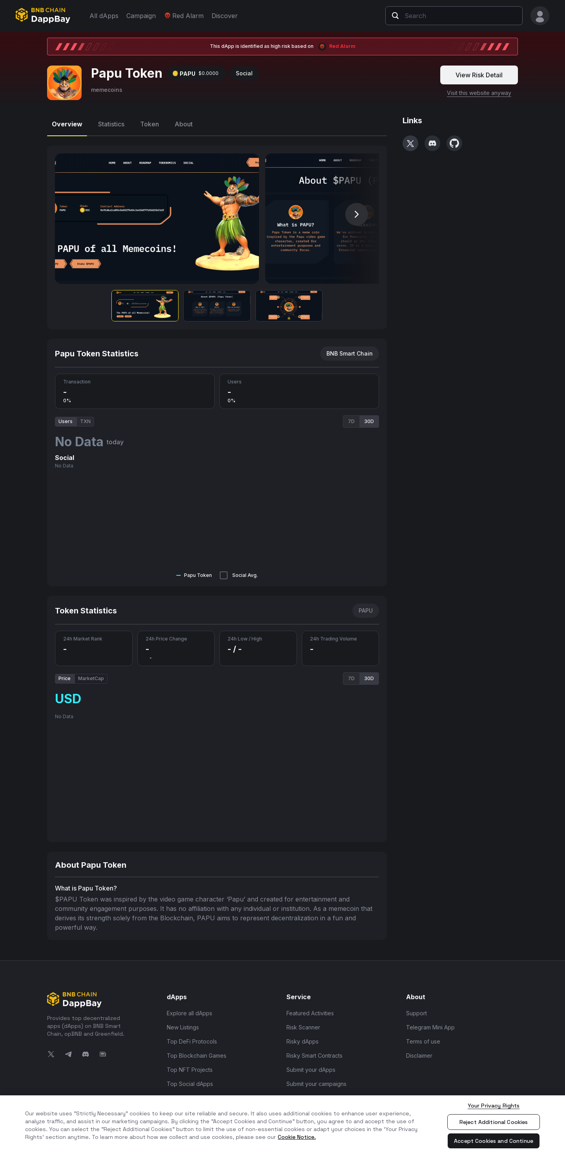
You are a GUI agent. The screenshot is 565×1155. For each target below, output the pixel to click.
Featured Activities (310, 1009)
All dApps (103, 16)
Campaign (141, 16)
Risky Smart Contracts (314, 1052)
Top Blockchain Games (196, 1052)
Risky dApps (302, 1038)
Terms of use (423, 1038)
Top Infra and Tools (192, 1094)
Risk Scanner (303, 1023)
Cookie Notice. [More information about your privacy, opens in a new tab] (297, 1136)
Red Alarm (184, 16)
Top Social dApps (190, 1080)
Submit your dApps (310, 1066)
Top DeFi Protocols (192, 1038)
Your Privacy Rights (494, 1105)
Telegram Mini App (430, 1023)
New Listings (183, 1023)
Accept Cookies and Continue (493, 1140)
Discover (224, 16)
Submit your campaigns (316, 1080)
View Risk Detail (479, 71)
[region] (282, 1125)
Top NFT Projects (190, 1066)
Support (416, 1009)
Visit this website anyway (479, 89)
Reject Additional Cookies (493, 1122)
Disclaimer (419, 1052)
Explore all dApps (189, 1009)
